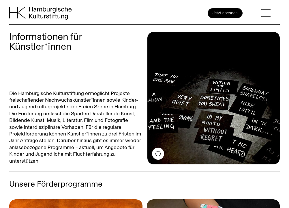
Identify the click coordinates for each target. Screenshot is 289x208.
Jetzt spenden (225, 12)
